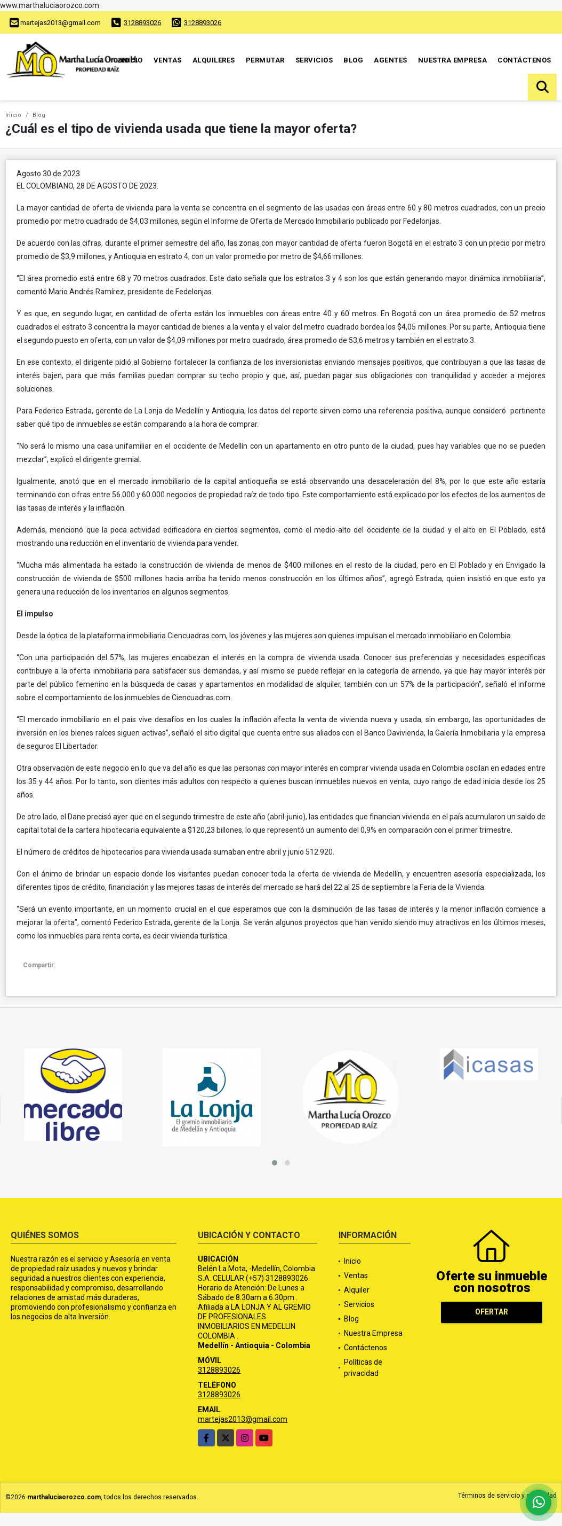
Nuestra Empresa (452, 60)
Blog (353, 60)
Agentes (390, 60)
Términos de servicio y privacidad (507, 1495)
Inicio (131, 60)
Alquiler (357, 1290)
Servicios (314, 60)
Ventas (168, 60)
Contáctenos (524, 60)
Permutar (265, 60)
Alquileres (213, 60)
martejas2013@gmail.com (242, 1419)
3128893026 (142, 23)
